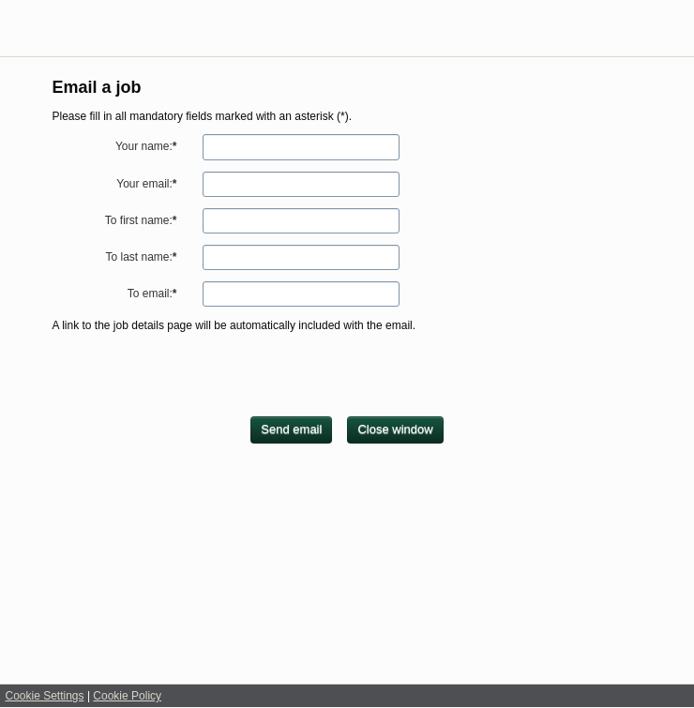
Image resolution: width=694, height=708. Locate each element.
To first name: (141, 220)
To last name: (140, 257)
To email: (152, 293)
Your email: (146, 183)
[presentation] (195, 379)
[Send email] (291, 430)
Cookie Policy (127, 695)
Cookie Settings (45, 695)
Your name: (146, 146)
